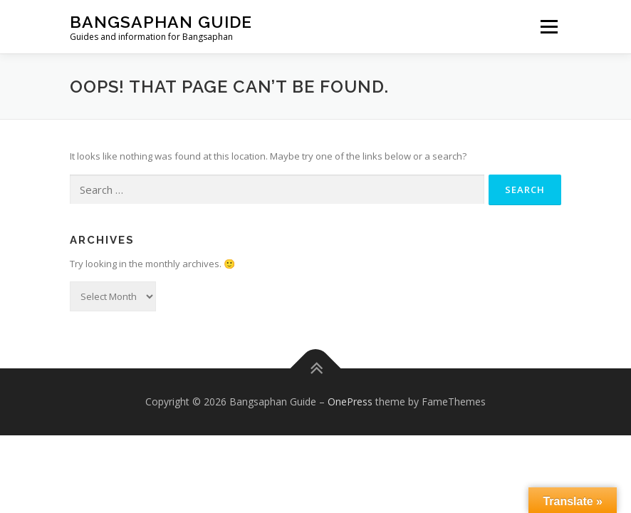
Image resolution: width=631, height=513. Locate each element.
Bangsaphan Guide (161, 21)
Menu (548, 26)
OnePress (350, 401)
